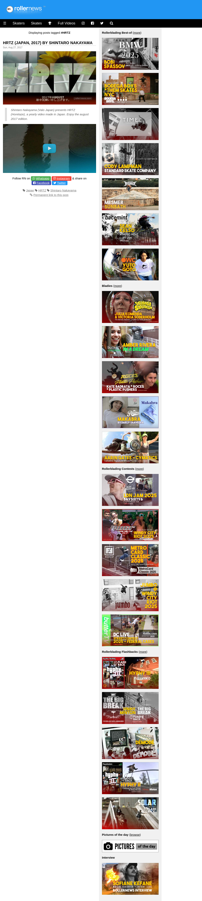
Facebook (43, 183)
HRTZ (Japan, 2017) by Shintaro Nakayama (48, 43)
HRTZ (42, 190)
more (137, 32)
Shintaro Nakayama (63, 190)
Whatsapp (42, 178)
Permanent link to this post (50, 195)
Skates (36, 23)
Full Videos (66, 23)
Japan (30, 190)
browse (135, 834)
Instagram (63, 178)
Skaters (19, 23)
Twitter (61, 183)
